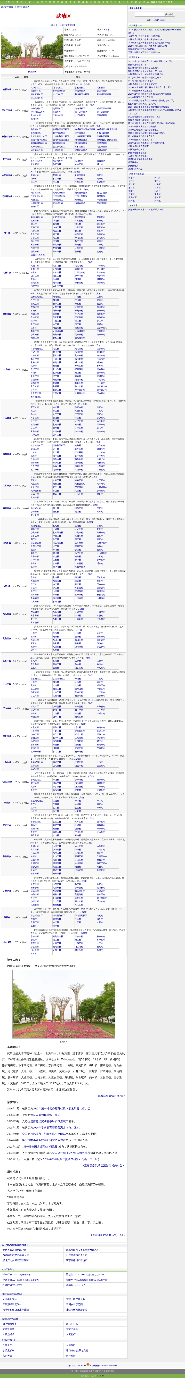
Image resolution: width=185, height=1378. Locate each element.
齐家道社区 (102, 115)
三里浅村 (101, 466)
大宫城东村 (80, 331)
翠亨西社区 (80, 133)
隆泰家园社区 (37, 762)
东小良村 (57, 462)
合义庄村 (79, 553)
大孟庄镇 (7, 485)
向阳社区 (35, 846)
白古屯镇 (7, 942)
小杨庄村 (35, 734)
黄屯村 (78, 560)
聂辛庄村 (101, 783)
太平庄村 (79, 421)
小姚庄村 (57, 227)
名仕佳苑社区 (59, 678)
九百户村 (101, 459)
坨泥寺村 (79, 314)
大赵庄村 (57, 950)
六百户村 (79, 469)
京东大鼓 (7, 1356)
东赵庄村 (79, 310)
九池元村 (101, 731)
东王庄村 (57, 414)
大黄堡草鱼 (72, 1329)
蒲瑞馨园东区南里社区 (107, 140)
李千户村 (35, 359)
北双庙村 (101, 832)
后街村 (100, 853)
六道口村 (101, 713)
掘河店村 (57, 863)
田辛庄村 (57, 435)
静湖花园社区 (37, 108)
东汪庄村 (79, 905)
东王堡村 (79, 710)
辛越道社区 (36, 115)
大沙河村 (57, 567)
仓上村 (78, 511)
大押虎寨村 (36, 490)
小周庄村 (57, 359)
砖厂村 (56, 449)
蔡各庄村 (79, 383)
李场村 (100, 808)
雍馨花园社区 (37, 203)
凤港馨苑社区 (81, 915)
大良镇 (7, 369)
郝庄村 (56, 234)
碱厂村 (100, 919)
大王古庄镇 (7, 782)
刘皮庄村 (79, 428)
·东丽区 (131, 187)
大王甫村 (101, 469)
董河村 (78, 244)
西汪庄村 (101, 224)
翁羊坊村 (79, 459)
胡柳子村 (57, 717)
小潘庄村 (79, 238)
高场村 (34, 825)
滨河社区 (79, 161)
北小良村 (57, 369)
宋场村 (56, 779)
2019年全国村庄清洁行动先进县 (142, 126)
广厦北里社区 (81, 196)
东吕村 (34, 328)
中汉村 (56, 922)
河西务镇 (7, 543)
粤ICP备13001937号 (77, 1365)
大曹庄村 (57, 307)
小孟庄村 (79, 494)
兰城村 (34, 919)
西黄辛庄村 (58, 936)
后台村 (100, 867)
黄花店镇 (7, 638)
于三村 (34, 804)
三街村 (100, 297)
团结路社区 (58, 87)
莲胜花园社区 (59, 445)
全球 (158, 2)
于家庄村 (57, 321)
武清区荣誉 (133, 162)
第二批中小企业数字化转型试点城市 (44, 1140)
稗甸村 (56, 220)
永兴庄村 (35, 922)
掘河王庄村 (102, 863)
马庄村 (100, 178)
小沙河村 (35, 560)
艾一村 (34, 808)
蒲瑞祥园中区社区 (39, 140)
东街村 (34, 577)
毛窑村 (100, 563)
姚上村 (78, 372)
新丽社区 (35, 175)
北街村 (56, 577)
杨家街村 (35, 741)
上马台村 (57, 766)
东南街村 (57, 581)
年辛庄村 (101, 272)
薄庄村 (56, 594)
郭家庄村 (57, 870)
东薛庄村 (35, 766)
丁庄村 (100, 411)
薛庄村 (100, 175)
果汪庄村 (79, 901)
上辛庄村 (35, 556)
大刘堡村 (35, 717)
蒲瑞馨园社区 (81, 140)
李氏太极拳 (8, 1350)
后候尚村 (57, 919)
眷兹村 (34, 832)
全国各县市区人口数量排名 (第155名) (145, 39)
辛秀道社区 (58, 115)
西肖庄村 (79, 717)
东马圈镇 (7, 614)
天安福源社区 (59, 217)
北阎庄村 (57, 424)
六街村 (100, 682)
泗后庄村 (79, 508)
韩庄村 (78, 550)
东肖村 (78, 804)
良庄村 (34, 421)
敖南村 (100, 664)
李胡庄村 (79, 414)
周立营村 (35, 835)
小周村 (100, 922)
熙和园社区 (80, 146)
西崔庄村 (79, 466)
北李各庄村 (80, 731)
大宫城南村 (80, 338)
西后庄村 (35, 640)
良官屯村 (79, 407)
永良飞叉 (7, 1345)
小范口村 (101, 689)
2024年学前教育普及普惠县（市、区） (56, 1127)
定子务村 (35, 664)
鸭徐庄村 (35, 241)
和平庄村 (101, 940)
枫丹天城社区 (37, 146)
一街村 (78, 297)
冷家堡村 (79, 706)
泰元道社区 (36, 779)
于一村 (78, 801)
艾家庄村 (101, 748)
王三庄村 (101, 766)
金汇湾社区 (58, 94)
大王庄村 (35, 484)
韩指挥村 (57, 790)
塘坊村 (56, 224)
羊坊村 (56, 556)
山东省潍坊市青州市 (76, 1255)
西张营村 (101, 588)
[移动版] (54, 25)
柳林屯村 (101, 591)
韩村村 (34, 953)
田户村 (56, 926)
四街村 (56, 300)
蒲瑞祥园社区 (103, 136)
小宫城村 (35, 334)
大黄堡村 (35, 884)
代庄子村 (57, 901)
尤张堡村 (101, 696)
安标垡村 (101, 619)
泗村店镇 (7, 508)
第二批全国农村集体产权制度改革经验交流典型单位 (151, 123)
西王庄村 (101, 424)
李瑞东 (75, 1285)
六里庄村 (101, 846)
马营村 (56, 650)
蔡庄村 (78, 231)
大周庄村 (101, 314)
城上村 (100, 164)
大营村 (34, 786)
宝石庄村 (79, 546)
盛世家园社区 (81, 143)
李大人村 (57, 751)
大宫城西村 (58, 331)
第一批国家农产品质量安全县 (141, 136)
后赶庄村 (35, 379)
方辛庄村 (35, 234)
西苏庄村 (101, 348)
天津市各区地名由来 (137, 153)
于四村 (56, 804)
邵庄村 (56, 411)
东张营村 (79, 588)
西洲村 (56, 828)
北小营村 (57, 372)
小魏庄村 (79, 943)
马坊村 (34, 414)
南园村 (78, 581)
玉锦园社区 (58, 150)
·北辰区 (157, 191)
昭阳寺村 (101, 484)
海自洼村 (101, 369)
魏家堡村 (57, 762)
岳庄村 (100, 539)
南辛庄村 (79, 269)
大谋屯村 (79, 612)
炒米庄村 (79, 366)
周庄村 (100, 231)
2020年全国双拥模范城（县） (141, 120)
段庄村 (56, 182)
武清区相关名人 (9, 1269)
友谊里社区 (80, 91)
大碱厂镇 (7, 272)
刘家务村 (79, 355)
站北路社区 (36, 91)
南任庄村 (79, 234)
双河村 (78, 835)
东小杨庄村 (102, 898)
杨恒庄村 (101, 227)
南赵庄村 (57, 379)
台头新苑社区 (59, 915)
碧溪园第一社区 (104, 108)
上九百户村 (36, 393)
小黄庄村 (57, 731)
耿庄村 (56, 940)
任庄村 (78, 919)
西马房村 (57, 612)
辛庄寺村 (35, 324)
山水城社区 (36, 508)
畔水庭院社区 (37, 445)
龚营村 (100, 304)
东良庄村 (57, 244)
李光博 (21, 1280)
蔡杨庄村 (57, 867)
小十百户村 (80, 390)
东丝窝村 (35, 905)
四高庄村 (35, 894)
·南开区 (157, 181)
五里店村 (79, 591)
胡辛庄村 (35, 276)
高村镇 (7, 917)
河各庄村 (35, 418)
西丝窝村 (57, 905)
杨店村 (100, 494)
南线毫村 (57, 328)
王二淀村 (35, 689)
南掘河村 (57, 860)
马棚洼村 (101, 462)
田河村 (78, 279)
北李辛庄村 (58, 738)
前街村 (34, 856)
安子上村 (57, 487)
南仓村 (34, 553)
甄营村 (34, 647)
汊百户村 (79, 870)
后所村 (100, 511)
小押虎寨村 (102, 487)
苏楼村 (34, 321)
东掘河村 (79, 863)
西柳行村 (101, 825)
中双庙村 (79, 832)
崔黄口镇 (7, 314)
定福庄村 (35, 449)
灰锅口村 (57, 248)
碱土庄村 (79, 362)
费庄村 (34, 178)
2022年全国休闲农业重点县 (140, 90)
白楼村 (34, 898)
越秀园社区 (58, 108)
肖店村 (34, 870)
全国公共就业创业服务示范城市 (71, 1152)
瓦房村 (100, 251)
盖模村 (78, 251)
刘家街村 (101, 738)
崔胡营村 (101, 640)
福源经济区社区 (38, 255)
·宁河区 (157, 197)
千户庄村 (101, 901)
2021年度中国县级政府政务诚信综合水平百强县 (149, 94)
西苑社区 (101, 196)
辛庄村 (34, 428)
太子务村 (35, 515)
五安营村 (79, 317)
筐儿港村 (101, 269)
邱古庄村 (79, 936)
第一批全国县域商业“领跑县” (40, 1146)
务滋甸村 (57, 898)
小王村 (34, 811)
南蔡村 (78, 445)
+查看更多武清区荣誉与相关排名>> (104, 1165)
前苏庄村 (35, 873)
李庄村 (34, 584)
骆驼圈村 (79, 950)
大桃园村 (101, 598)
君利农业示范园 (74, 1304)
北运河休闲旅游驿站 (76, 1309)
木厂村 (100, 556)
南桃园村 (57, 598)
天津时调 (71, 1356)
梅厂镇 (7, 233)
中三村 (56, 324)
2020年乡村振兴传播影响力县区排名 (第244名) (149, 42)
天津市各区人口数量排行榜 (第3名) (144, 36)
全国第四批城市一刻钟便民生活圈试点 (45, 1133)
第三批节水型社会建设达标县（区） (144, 117)
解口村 (34, 650)
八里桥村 (57, 647)
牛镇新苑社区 (37, 915)
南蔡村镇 (7, 454)
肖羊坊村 (35, 459)
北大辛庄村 (102, 553)
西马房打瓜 (72, 1324)
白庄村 (56, 421)
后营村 (100, 362)
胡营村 (100, 643)
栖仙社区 (35, 206)
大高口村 (101, 849)
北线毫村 (79, 328)
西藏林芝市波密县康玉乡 (16, 1255)
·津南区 (131, 191)
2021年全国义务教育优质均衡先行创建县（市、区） (151, 100)
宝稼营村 (79, 178)
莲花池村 (35, 424)
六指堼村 (79, 220)
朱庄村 (78, 418)
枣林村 (78, 790)
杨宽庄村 (35, 251)
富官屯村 (35, 386)
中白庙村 (57, 536)
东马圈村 (35, 612)
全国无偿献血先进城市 (138, 146)
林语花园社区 (37, 348)
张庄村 (56, 376)
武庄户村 (57, 887)
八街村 (56, 685)
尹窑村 (78, 584)
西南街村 (35, 581)
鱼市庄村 (101, 636)
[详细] (87, 84)
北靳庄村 (57, 338)
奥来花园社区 (81, 150)
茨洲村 (78, 828)
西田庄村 (57, 640)
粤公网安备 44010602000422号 (101, 1364)
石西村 (100, 661)
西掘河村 (101, 860)
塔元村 (100, 741)
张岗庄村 (101, 490)
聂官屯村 (101, 449)
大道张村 (35, 487)
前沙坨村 (57, 352)
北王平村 (35, 220)
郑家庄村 (57, 251)
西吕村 (100, 324)
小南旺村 (79, 619)
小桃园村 (79, 598)
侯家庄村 (35, 352)
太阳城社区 (36, 526)
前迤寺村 (79, 379)
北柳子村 (57, 710)
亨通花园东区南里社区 (85, 129)
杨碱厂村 (79, 856)
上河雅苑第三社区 (83, 136)
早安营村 (57, 317)
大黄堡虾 (71, 1334)
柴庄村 (100, 407)
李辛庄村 (35, 331)
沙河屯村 (57, 601)
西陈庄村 (35, 248)
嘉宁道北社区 (103, 112)
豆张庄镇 (7, 825)
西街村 (78, 577)
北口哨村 (79, 741)
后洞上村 (35, 738)
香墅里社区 (36, 822)
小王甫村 (101, 383)
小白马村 (57, 849)
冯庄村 (78, 727)
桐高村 (56, 748)
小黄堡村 (57, 884)
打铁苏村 (35, 355)
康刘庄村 (101, 317)
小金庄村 (79, 431)
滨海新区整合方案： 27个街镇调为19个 (145, 209)
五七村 (56, 526)
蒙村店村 (57, 484)
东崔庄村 (35, 369)
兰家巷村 (101, 276)
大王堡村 (101, 710)
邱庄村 (78, 849)
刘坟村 (100, 546)
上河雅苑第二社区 (61, 136)
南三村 (78, 321)
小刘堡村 (101, 706)
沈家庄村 (101, 334)
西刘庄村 (57, 619)
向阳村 (34, 372)
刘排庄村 (57, 282)
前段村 (56, 418)
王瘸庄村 (35, 227)
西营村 (56, 366)
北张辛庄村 (36, 751)
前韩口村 (35, 748)
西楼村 (78, 744)
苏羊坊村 (101, 456)
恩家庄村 (57, 355)
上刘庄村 (79, 532)
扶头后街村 (36, 543)
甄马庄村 (101, 744)
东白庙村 (79, 536)
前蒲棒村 (101, 887)
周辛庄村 (57, 310)
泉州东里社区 (59, 193)
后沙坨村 (79, 352)
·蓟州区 (157, 201)
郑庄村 (100, 529)
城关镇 (7, 586)
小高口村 (35, 853)
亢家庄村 (79, 748)
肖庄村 (56, 546)
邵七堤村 (79, 647)
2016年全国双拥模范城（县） (141, 139)
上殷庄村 (79, 853)
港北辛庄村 (58, 286)
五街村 (34, 636)
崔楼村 (56, 553)
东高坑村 (35, 307)
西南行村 (35, 828)
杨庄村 (100, 581)
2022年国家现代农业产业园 (140, 97)
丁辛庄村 (101, 786)
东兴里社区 (80, 567)
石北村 (78, 661)
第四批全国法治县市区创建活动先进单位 (146, 133)
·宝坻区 (157, 194)
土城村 (56, 529)
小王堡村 (57, 706)
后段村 (56, 428)
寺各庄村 (79, 480)
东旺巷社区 (102, 91)
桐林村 (100, 950)
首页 (8, 2)
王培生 (85, 1274)
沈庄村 (34, 224)
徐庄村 (78, 940)
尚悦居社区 (102, 146)
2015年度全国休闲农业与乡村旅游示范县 (146, 143)
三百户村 (57, 431)
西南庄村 (57, 664)
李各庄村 (101, 668)
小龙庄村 (35, 532)
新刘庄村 (101, 182)
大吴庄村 (79, 248)
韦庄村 (100, 244)
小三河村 (35, 696)
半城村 (78, 615)
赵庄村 (100, 884)
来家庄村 (101, 828)
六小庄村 (57, 856)
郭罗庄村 (101, 217)
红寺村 (100, 428)
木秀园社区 (36, 397)
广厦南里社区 (59, 196)
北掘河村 (35, 863)
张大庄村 (35, 231)
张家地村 (57, 696)
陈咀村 (56, 801)
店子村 (78, 324)
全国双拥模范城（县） (46, 1115)
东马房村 (35, 936)
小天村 (100, 943)
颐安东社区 (102, 193)
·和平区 (131, 178)
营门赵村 (79, 359)
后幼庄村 (35, 494)
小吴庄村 (101, 248)
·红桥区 (157, 184)
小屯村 (56, 591)
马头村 (78, 556)
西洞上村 (101, 734)
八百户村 (79, 411)
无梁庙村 (35, 598)
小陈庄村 (35, 511)
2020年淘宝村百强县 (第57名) (141, 49)
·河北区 (131, 184)
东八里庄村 (80, 891)
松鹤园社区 (58, 199)
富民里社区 (58, 203)
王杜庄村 (101, 331)
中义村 (56, 407)
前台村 (78, 867)
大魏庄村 (57, 943)
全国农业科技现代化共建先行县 (142, 104)
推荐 (153, 2)
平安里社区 (102, 199)
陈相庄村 (101, 307)
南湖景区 (32, 71)
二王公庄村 (80, 272)
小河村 (34, 390)
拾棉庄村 (57, 846)
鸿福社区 (57, 297)
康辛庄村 (57, 734)
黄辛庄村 (101, 372)
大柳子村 (57, 692)
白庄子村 (35, 300)
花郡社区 (57, 112)
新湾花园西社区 (104, 94)
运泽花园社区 (37, 98)
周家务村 (79, 334)
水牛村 (56, 563)
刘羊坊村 (57, 456)
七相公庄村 (80, 484)
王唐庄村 (35, 244)
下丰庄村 (35, 269)
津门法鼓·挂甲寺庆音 (77, 1350)
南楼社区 (101, 87)
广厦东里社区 (37, 196)
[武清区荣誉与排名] (68, 25)
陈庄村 (34, 411)
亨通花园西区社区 (61, 129)
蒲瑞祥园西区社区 (61, 140)
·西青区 (157, 187)
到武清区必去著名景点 (12, 1294)
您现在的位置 (7, 7)
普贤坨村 (79, 894)
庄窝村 (56, 560)
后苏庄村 (101, 870)
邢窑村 (78, 304)
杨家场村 (79, 751)
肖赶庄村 (101, 727)
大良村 (56, 348)
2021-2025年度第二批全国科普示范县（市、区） (72, 1159)
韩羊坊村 (57, 459)
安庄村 (56, 452)
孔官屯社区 (80, 175)
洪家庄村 (101, 282)
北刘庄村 (101, 790)
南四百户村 (102, 386)
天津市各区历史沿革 (137, 156)
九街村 (78, 685)
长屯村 (34, 272)
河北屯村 (35, 727)
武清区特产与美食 (10, 1319)
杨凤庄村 (101, 279)
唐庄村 (78, 539)
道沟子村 (101, 685)
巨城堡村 (79, 786)
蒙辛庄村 (79, 386)
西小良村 (79, 462)
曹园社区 (57, 175)
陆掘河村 (35, 860)
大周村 (78, 922)
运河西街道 (7, 196)
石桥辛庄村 (102, 543)
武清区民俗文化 (9, 1340)
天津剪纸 (71, 1345)
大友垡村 (79, 563)
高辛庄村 (101, 431)
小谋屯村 (101, 612)
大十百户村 (102, 390)
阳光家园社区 (37, 94)
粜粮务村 (57, 469)
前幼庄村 (57, 494)
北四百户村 (80, 393)
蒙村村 (56, 386)
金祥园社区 (102, 150)
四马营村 (101, 891)
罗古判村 (101, 647)
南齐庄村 (57, 873)
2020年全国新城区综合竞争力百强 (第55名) (147, 46)
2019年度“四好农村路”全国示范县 (143, 130)
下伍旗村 (35, 407)
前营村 (100, 300)
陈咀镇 (7, 802)
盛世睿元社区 (59, 146)
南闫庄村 (79, 348)
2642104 (100, 1376)
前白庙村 (35, 536)
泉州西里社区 (81, 193)
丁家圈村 (79, 452)
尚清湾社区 (102, 203)
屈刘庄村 (57, 946)
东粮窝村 (35, 317)
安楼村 (34, 279)
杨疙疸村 (101, 936)
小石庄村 (35, 901)
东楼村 (56, 744)
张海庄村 (101, 238)
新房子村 (35, 943)
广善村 (100, 615)
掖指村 (56, 241)
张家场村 (79, 779)
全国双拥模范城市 (136, 149)
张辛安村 (79, 887)
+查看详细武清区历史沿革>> (108, 1235)
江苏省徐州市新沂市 (76, 1260)
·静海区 (131, 201)
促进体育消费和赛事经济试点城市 (48, 1121)
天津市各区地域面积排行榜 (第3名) (144, 52)
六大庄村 (79, 846)
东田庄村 (79, 640)
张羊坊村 (79, 456)
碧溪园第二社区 (38, 112)
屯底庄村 (35, 362)
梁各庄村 (79, 668)
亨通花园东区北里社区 (107, 129)
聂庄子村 (79, 241)
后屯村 (34, 940)
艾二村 (56, 808)
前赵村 (56, 314)
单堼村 (100, 241)
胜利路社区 (80, 87)
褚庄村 (34, 182)
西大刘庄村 (102, 328)
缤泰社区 (101, 161)
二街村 (78, 300)
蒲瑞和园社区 (59, 143)
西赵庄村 (57, 362)
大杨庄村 (79, 898)
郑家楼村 (35, 692)
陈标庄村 (101, 234)
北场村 (78, 825)
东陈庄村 (57, 231)
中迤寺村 (101, 379)
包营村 (56, 643)
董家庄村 (101, 779)
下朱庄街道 (7, 110)
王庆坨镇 (7, 684)
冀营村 (34, 643)
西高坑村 (35, 304)
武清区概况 (133, 166)
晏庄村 (78, 636)
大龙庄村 (79, 529)
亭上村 (56, 490)
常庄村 (34, 619)
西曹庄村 (57, 334)
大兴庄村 (101, 418)
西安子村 (79, 766)
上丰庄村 (101, 452)
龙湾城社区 (80, 108)
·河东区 (157, 178)
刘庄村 (78, 490)
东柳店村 (57, 853)
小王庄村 (101, 480)
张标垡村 (57, 615)
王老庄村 (79, 762)
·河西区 (131, 181)
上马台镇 (7, 762)
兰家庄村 (57, 272)
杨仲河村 (101, 594)
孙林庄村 (79, 282)
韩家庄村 (35, 286)
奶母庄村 (101, 532)
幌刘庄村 (35, 314)
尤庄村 (56, 238)
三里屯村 (35, 731)
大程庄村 (35, 497)
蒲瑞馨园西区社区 (39, 143)
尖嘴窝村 (57, 269)
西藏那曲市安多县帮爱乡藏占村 (82, 1250)
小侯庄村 (79, 227)
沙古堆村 (57, 178)
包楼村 (34, 550)
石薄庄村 (57, 727)
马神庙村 (35, 435)
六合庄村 (79, 164)
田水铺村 (101, 393)
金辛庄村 (35, 376)
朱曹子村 (35, 887)
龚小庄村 (57, 304)
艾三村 (78, 808)
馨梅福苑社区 (37, 217)
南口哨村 (57, 741)
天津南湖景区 (10, 1299)
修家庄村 (101, 310)
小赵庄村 (35, 946)
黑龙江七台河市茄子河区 (16, 1260)
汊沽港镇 (7, 708)
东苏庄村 (35, 744)
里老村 (34, 926)
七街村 (34, 685)
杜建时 (12, 1285)
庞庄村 (100, 804)
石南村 (56, 661)
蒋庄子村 (101, 894)
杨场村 (100, 366)
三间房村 (79, 487)
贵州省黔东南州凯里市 (14, 1250)
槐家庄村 (35, 338)
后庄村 (34, 591)
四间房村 (79, 543)
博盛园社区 (80, 203)
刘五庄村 (57, 276)
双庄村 (100, 220)
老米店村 (35, 164)
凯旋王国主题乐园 (75, 1299)
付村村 (100, 946)
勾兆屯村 (79, 265)
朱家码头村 (102, 856)
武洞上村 (79, 734)
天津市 (18, 7)
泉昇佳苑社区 (37, 161)
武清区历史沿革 (135, 169)
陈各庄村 (57, 786)
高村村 (100, 915)
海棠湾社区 (102, 143)
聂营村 (34, 790)
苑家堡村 (35, 710)
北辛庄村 (79, 307)
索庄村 (100, 536)
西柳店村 (35, 867)
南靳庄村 (35, 462)
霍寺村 (78, 376)
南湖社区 (35, 119)
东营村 (34, 366)
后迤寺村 (35, 383)
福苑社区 (79, 199)
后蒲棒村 (35, 891)
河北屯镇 (7, 736)
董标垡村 (35, 622)
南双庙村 (57, 832)
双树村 (56, 383)
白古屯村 (79, 946)
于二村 (100, 801)
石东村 (34, 661)
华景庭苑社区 (37, 150)
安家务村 (101, 359)
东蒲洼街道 (7, 136)
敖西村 (56, 668)
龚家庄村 (57, 825)
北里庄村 (101, 560)
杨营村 (78, 643)
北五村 (100, 762)
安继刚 (86, 1280)
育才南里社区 (59, 91)
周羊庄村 (35, 529)
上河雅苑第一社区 (39, 136)
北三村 (100, 321)
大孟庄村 (57, 480)
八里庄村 (35, 601)
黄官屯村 (57, 265)
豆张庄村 (57, 822)
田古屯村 (101, 584)
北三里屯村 (58, 532)
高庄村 (34, 539)
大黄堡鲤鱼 (8, 1329)
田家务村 (35, 615)
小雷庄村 (35, 238)
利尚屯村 (57, 783)
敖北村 (34, 668)
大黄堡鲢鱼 (8, 1334)
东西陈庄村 (36, 546)
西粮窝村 (35, 282)
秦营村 (34, 563)
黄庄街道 (7, 159)
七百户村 (35, 469)
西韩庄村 (35, 594)
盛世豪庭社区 (37, 801)
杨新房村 (79, 369)
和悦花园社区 (103, 133)
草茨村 (34, 588)
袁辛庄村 (79, 594)
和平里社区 (36, 193)
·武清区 (131, 194)
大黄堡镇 (7, 891)
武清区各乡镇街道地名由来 (140, 159)
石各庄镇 (7, 661)
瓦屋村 (34, 567)
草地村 (34, 310)
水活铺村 (79, 783)
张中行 (17, 1274)
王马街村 (79, 738)
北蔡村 (34, 456)
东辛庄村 (79, 822)
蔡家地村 (79, 696)
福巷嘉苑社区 (37, 297)
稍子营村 (35, 950)
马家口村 (57, 164)
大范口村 (79, 689)
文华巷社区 (36, 87)
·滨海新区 (132, 197)
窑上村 (56, 508)
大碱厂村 (35, 265)
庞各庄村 (101, 352)
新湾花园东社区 (82, 94)
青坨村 (56, 835)
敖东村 (78, 664)
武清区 (26, 7)
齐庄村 (100, 414)
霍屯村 (34, 480)
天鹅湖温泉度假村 (12, 1304)
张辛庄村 (79, 449)
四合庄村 (57, 689)
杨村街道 (7, 89)
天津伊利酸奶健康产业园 (16, 1309)
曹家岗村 (57, 891)
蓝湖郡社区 (80, 217)
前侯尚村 (35, 783)
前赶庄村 (101, 376)
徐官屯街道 (7, 175)
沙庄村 (56, 588)
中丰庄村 (101, 265)
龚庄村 (100, 550)
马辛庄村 (101, 355)
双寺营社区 (58, 161)
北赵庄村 (57, 390)
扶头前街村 (58, 543)
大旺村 (78, 811)
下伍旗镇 (7, 418)
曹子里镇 (7, 856)
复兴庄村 (79, 692)
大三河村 (101, 692)
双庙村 (78, 224)
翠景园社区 (36, 133)
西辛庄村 (101, 822)
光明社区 (35, 199)
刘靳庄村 (57, 894)
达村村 (34, 452)
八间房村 (101, 421)
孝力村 (56, 550)
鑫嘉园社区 (36, 678)
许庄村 (56, 584)
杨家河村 (35, 769)
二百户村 (57, 393)
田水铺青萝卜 (10, 1324)
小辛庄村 (79, 182)
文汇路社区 (80, 115)
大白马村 (35, 849)
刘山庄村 (79, 860)
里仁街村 (101, 577)
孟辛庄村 (35, 431)
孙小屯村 (79, 276)
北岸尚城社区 (59, 133)
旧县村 (56, 511)
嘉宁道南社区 (81, 112)
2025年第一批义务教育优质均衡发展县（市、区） (63, 1108)
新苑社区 (35, 706)
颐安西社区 (36, 129)
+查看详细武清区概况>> (110, 1095)
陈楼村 (56, 279)
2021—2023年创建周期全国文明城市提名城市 (148, 107)
